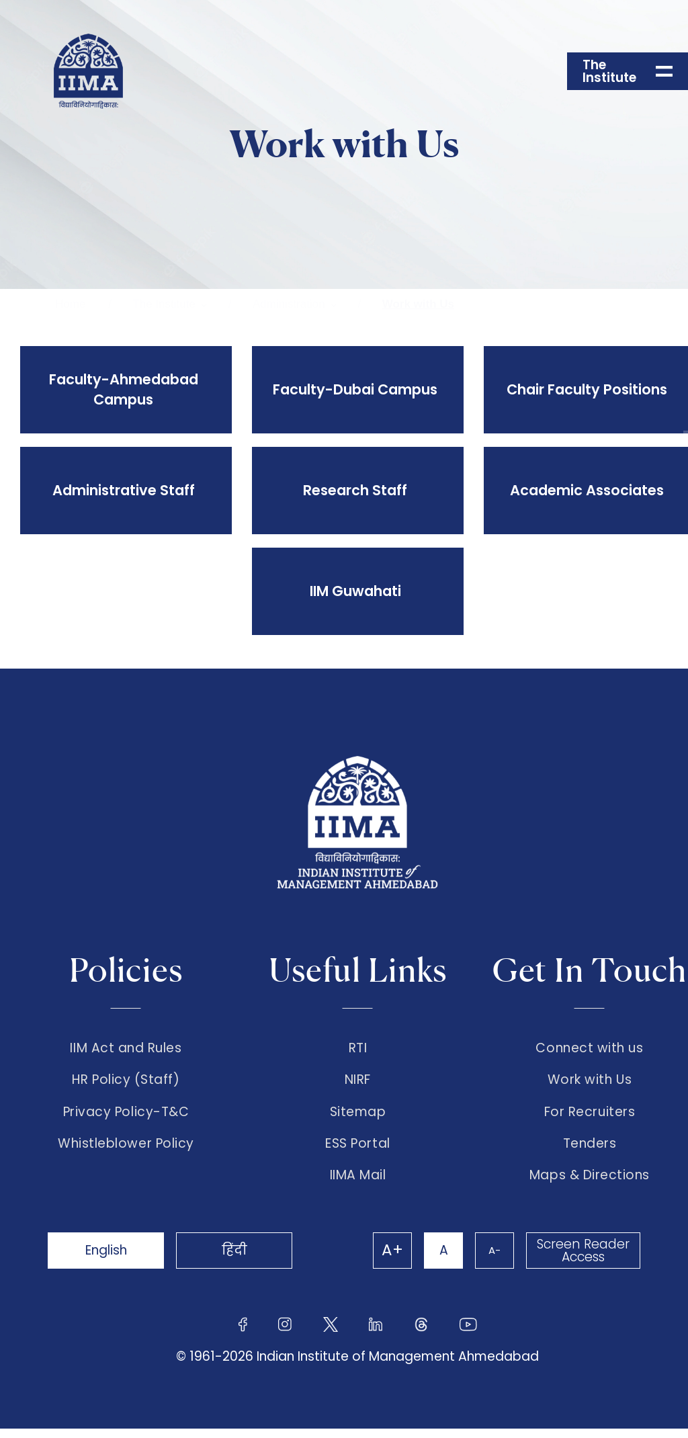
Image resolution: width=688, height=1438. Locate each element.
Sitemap (358, 1117)
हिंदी (243, 1260)
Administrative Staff (122, 490)
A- (492, 1260)
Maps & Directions (589, 1185)
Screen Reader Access (582, 1259)
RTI (358, 1048)
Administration (289, 304)
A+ (385, 1260)
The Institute (164, 304)
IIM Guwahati (354, 591)
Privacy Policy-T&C (126, 1117)
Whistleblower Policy (126, 1151)
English (109, 1260)
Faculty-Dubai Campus (354, 389)
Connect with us (589, 1048)
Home (70, 304)
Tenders (590, 1151)
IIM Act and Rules (125, 1048)
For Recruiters (589, 1117)
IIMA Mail (358, 1185)
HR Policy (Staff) (125, 1082)
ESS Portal (357, 1151)
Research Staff (354, 490)
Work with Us (418, 304)
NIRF (358, 1082)
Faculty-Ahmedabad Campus (122, 389)
